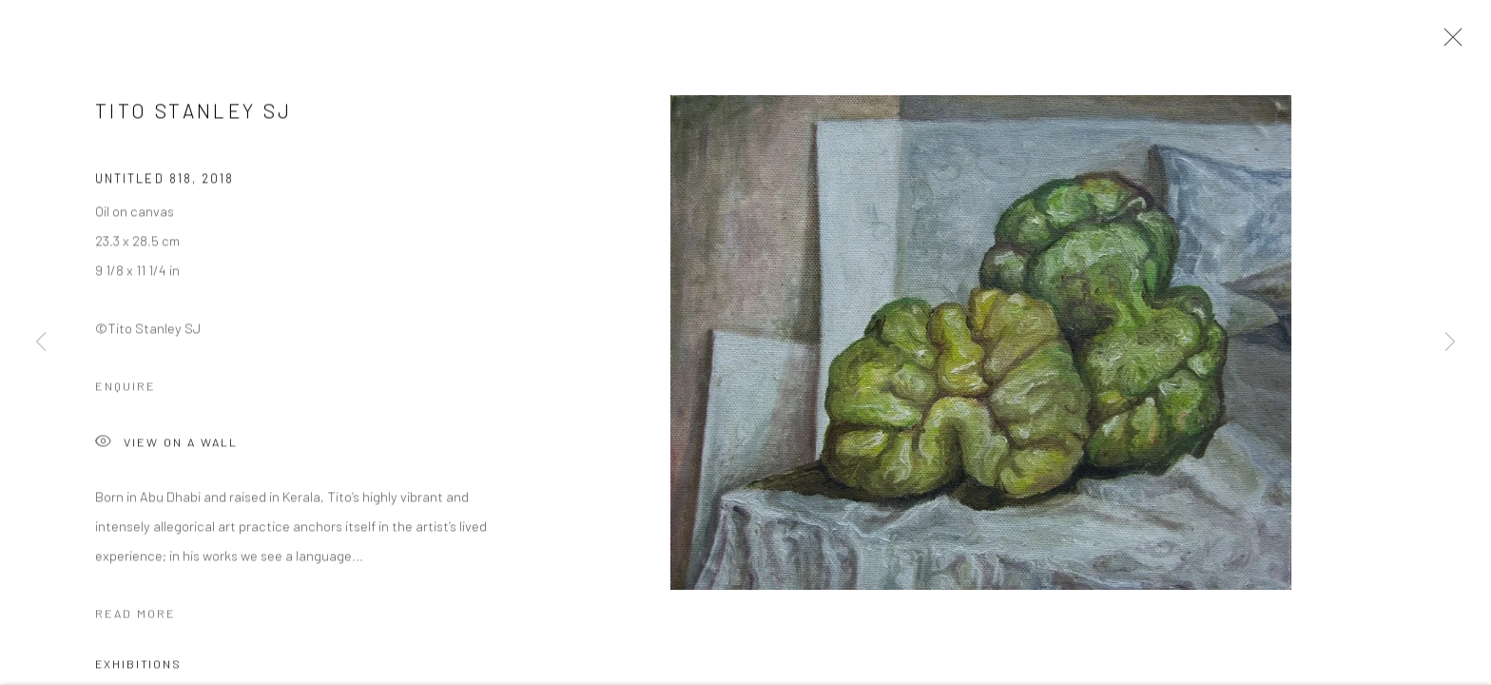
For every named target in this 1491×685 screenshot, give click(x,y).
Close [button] (1448, 43)
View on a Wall (166, 447)
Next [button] (1450, 342)
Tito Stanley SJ (193, 115)
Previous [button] (41, 342)
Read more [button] (135, 617)
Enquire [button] (125, 390)
